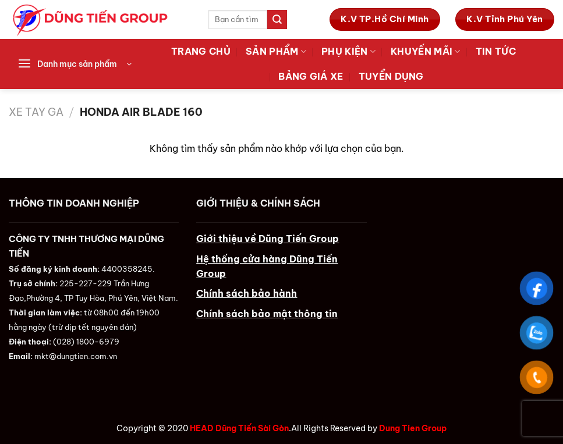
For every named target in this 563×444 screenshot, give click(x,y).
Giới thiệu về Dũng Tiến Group (267, 238)
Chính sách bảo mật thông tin (267, 313)
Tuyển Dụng (391, 76)
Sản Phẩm (276, 51)
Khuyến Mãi (426, 51)
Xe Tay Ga (36, 112)
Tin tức (496, 51)
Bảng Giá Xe (310, 76)
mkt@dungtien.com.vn (75, 356)
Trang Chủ (201, 51)
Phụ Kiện (348, 51)
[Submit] (277, 19)
